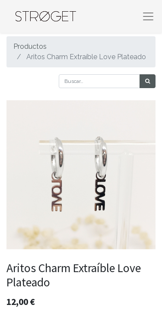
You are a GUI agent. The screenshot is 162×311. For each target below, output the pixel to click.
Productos (30, 46)
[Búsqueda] (148, 81)
